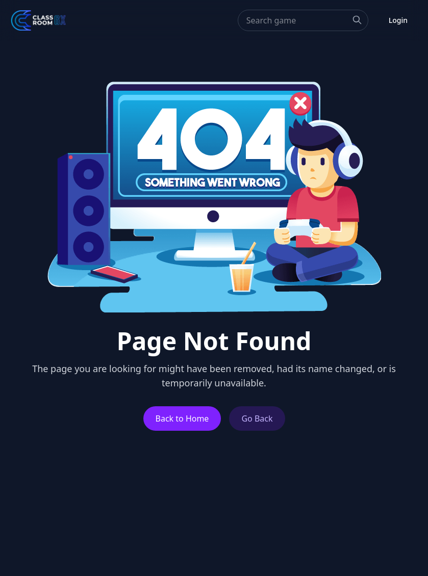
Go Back (256, 418)
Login (398, 20)
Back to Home (182, 418)
